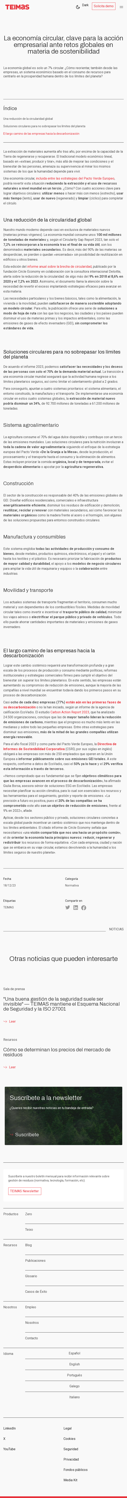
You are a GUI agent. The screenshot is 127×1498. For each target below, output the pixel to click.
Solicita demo (104, 6)
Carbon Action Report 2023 (70, 712)
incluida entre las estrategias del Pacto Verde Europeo (75, 178)
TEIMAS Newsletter (24, 1191)
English (74, 1364)
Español (74, 1353)
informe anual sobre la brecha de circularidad (59, 267)
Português (74, 1375)
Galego (74, 1386)
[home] (16, 7)
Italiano (74, 1397)
